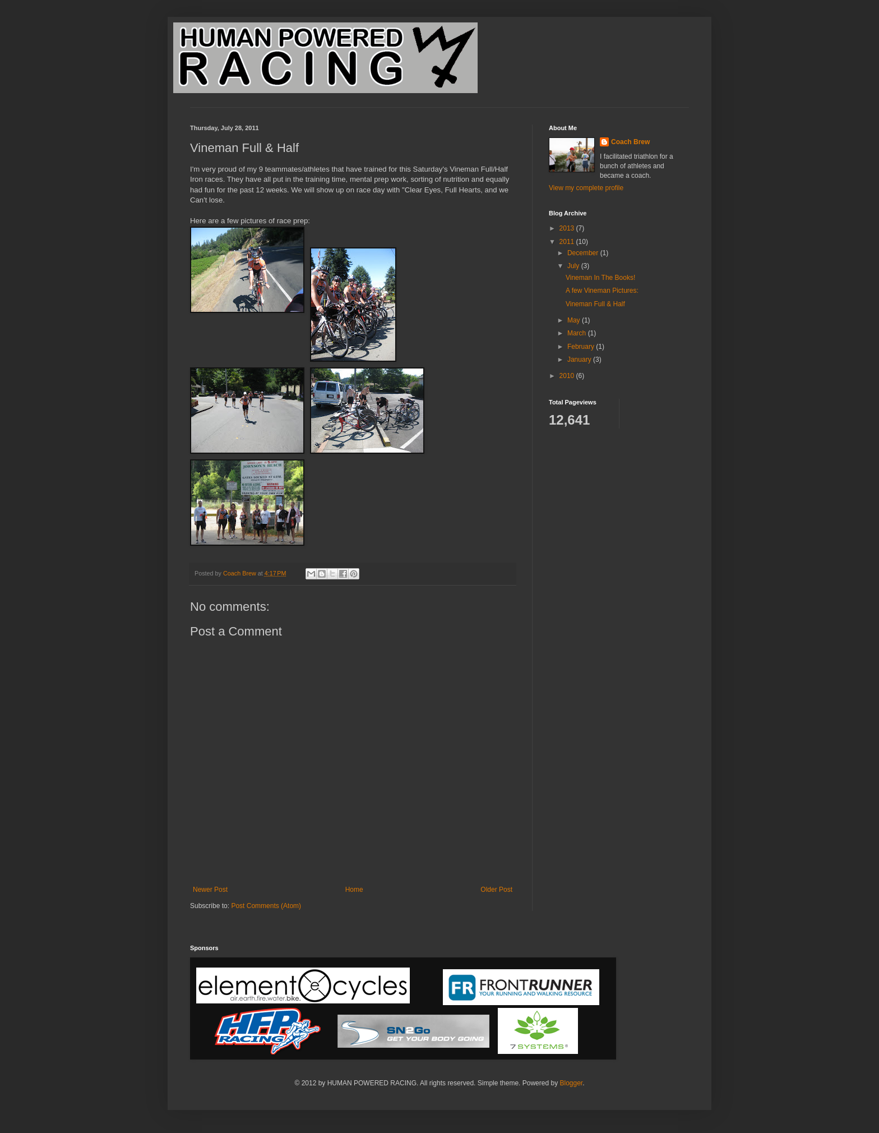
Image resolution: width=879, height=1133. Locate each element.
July (574, 266)
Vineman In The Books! (600, 278)
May (574, 320)
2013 (567, 228)
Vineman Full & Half (595, 304)
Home (354, 889)
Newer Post (210, 889)
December (583, 253)
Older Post (496, 889)
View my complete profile (586, 188)
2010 (567, 376)
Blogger (570, 1083)
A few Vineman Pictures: (602, 290)
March (577, 333)
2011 (567, 242)
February (581, 347)
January (580, 359)
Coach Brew (630, 142)
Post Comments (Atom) (266, 906)
